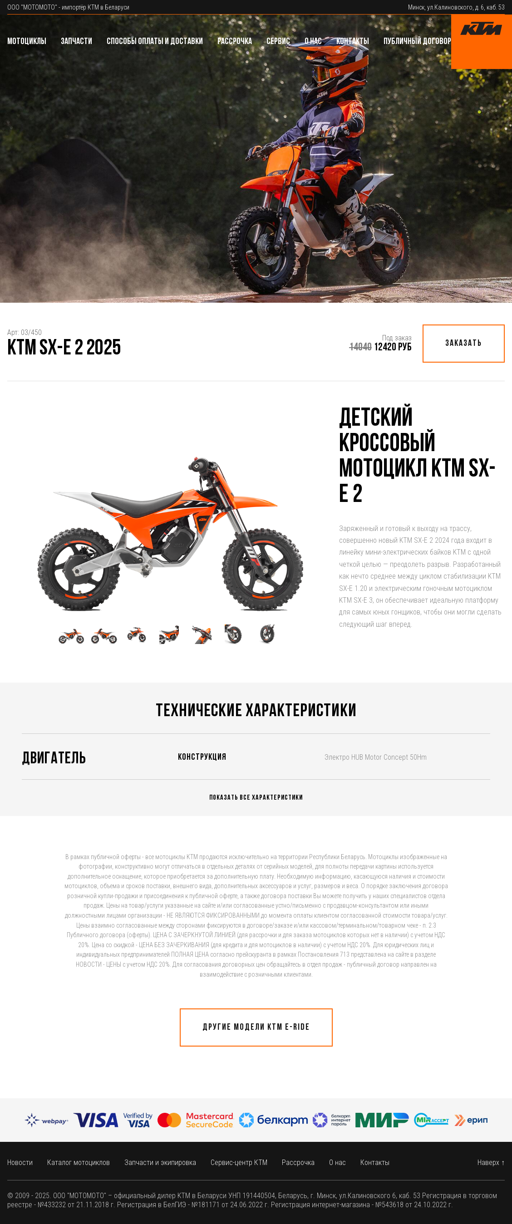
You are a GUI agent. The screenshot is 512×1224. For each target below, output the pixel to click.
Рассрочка (234, 41)
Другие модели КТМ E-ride (256, 1027)
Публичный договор (417, 41)
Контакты (352, 41)
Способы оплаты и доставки (155, 41)
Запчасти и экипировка (160, 1162)
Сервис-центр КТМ (239, 1162)
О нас (313, 41)
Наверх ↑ (491, 1162)
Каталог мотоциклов (78, 1162)
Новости (20, 1162)
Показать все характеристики (256, 797)
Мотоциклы (26, 41)
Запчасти (76, 41)
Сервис (278, 41)
